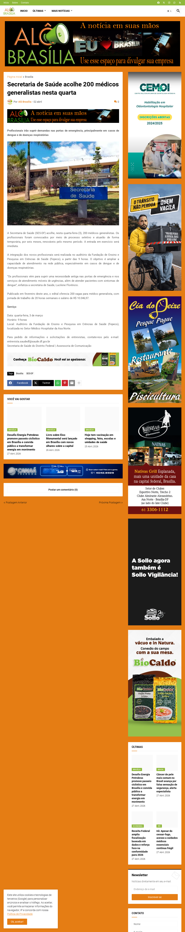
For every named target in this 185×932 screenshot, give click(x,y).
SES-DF (29, 373)
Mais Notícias (61, 10)
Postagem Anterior (16, 502)
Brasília (29, 77)
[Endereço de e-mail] (155, 889)
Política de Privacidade (20, 913)
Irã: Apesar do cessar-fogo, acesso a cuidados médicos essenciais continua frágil (167, 839)
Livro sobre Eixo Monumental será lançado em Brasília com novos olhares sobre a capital (61, 440)
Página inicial (14, 77)
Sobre (15, 2)
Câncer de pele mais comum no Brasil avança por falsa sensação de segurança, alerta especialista (166, 783)
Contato (25, 2)
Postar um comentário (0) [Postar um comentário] (63, 489)
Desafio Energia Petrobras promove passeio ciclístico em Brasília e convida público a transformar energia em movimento (23, 442)
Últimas (38, 10)
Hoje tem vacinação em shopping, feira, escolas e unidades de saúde (100, 438)
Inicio (24, 10)
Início (6, 2)
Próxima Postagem (110, 502)
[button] (169, 11)
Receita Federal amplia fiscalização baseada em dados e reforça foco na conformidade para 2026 (141, 843)
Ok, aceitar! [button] (17, 921)
